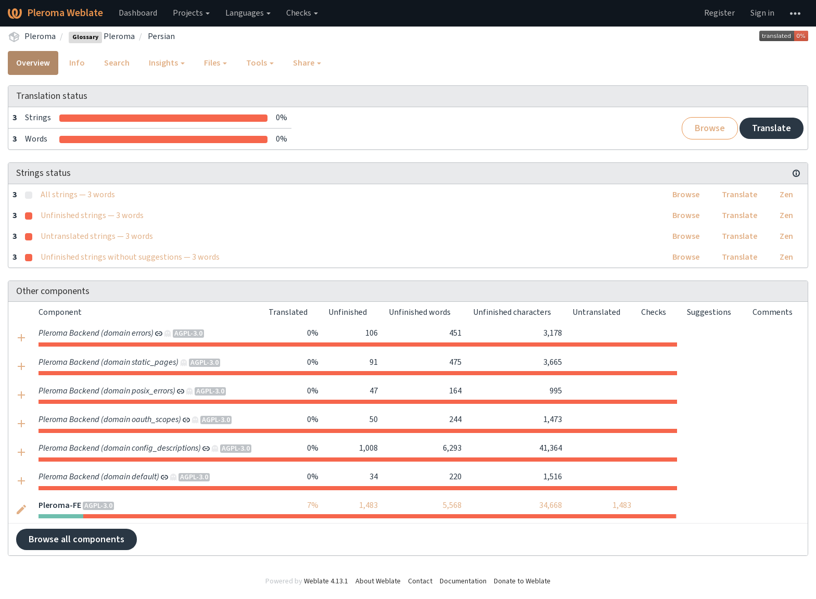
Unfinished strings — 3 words (92, 215)
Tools (260, 63)
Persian (161, 36)
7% (312, 505)
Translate (771, 128)
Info (77, 63)
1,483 (368, 505)
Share (307, 63)
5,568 (452, 505)
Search (117, 63)
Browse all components (76, 539)
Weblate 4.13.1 (326, 581)
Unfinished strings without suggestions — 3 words (130, 257)
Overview (33, 63)
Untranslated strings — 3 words (97, 236)
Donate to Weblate (522, 581)
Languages (248, 13)
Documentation (463, 581)
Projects (191, 13)
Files (215, 63)
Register (719, 13)
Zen (786, 194)
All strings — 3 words (78, 194)
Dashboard (138, 13)
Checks (302, 13)
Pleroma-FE (60, 505)
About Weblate (378, 581)
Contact (420, 581)
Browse (710, 128)
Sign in (762, 13)
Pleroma (40, 36)
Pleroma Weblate (55, 13)
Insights (167, 63)
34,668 (550, 505)
